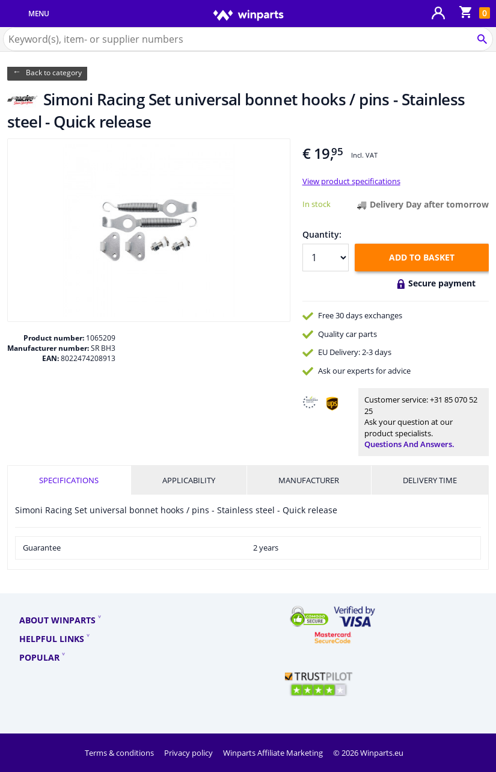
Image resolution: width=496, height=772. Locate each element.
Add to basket (422, 257)
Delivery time (430, 480)
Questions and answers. (409, 444)
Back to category (54, 72)
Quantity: (321, 234)
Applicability (188, 480)
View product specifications (351, 181)
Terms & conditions (120, 752)
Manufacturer (308, 480)
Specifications (69, 480)
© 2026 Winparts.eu (368, 752)
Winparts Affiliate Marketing (274, 752)
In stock (316, 204)
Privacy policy (189, 752)
